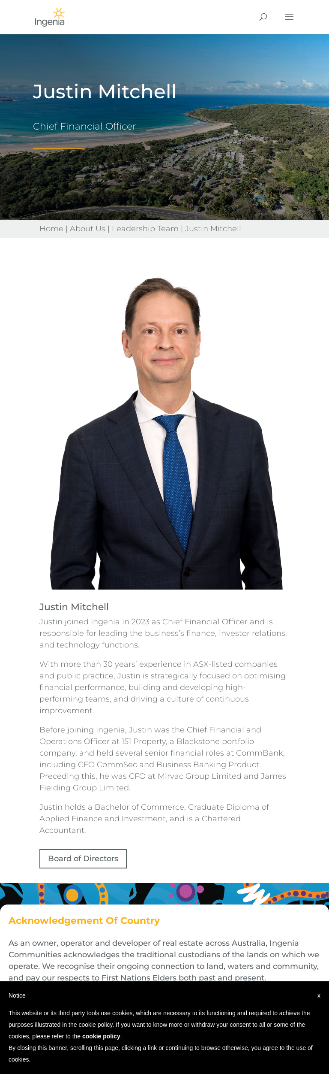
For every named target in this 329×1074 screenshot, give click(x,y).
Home (51, 228)
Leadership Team (145, 228)
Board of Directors (83, 858)
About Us (87, 228)
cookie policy (101, 1036)
